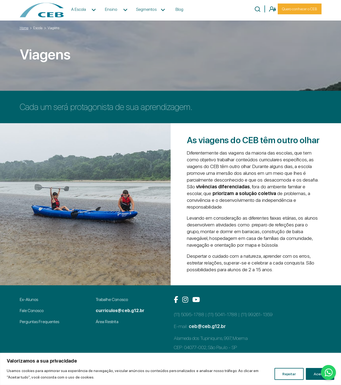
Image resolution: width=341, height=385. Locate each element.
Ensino (111, 9)
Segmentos (146, 9)
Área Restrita (107, 321)
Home (24, 28)
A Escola (78, 9)
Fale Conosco (32, 310)
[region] (170, 369)
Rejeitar (289, 374)
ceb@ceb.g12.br (207, 326)
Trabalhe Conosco (112, 299)
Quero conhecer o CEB (299, 9)
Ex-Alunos (29, 299)
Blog (179, 9)
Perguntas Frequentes (39, 321)
